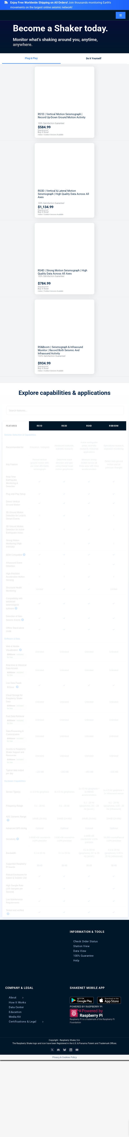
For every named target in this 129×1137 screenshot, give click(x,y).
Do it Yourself (93, 58)
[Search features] (65, 410)
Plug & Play (31, 58)
